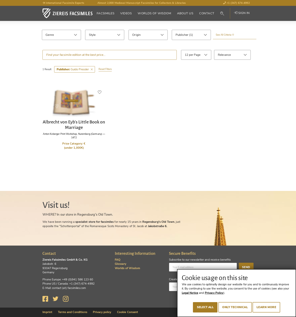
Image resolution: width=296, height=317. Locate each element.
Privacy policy (102, 312)
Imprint (47, 312)
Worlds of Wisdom (154, 13)
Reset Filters (105, 69)
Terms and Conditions (72, 312)
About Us (185, 13)
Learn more (266, 307)
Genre (49, 35)
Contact (206, 13)
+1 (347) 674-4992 (236, 3)
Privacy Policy (214, 293)
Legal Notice (190, 293)
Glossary (120, 264)
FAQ (117, 260)
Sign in (242, 13)
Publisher (182, 35)
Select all (205, 307)
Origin (136, 35)
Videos (126, 13)
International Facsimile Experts (63, 3)
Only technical (235, 307)
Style (92, 35)
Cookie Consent (127, 312)
